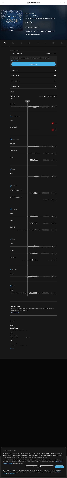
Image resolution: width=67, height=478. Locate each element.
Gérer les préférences (32, 466)
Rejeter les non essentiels (46, 466)
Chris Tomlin (29, 18)
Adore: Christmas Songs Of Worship (44, 18)
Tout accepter (59, 466)
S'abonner (33, 64)
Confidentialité (12, 473)
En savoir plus (14, 60)
